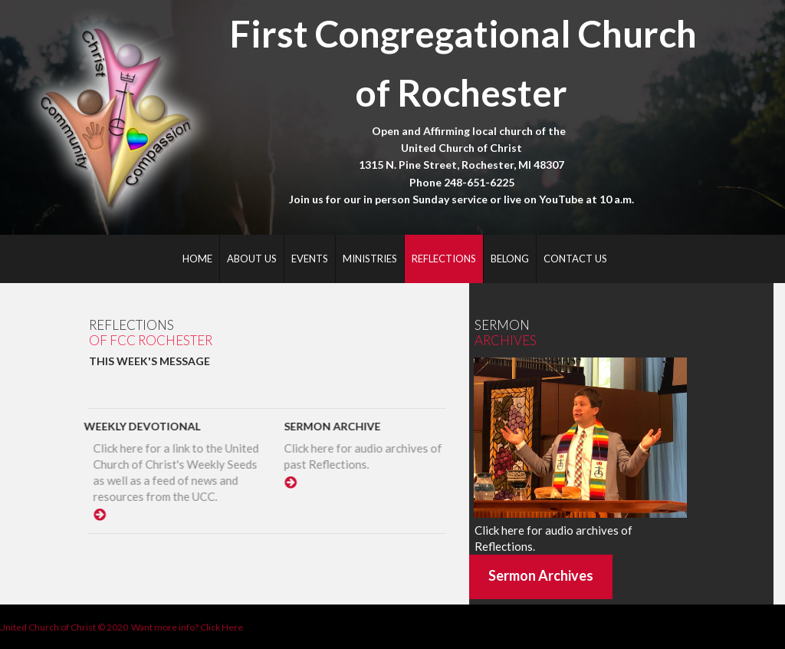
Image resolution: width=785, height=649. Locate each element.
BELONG (510, 258)
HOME (197, 258)
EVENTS (309, 258)
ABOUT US (252, 258)
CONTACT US (575, 258)
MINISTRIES (370, 258)
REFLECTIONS (444, 258)
